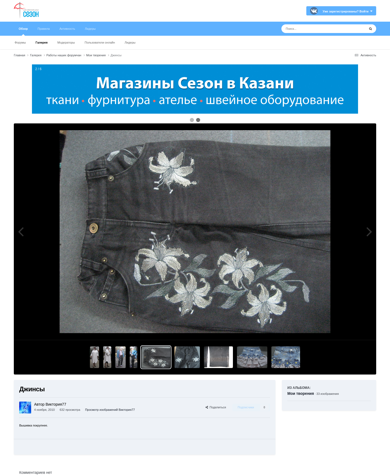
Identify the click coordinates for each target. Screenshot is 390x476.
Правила (44, 28)
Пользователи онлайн (100, 42)
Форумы (20, 42)
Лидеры (130, 42)
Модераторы (66, 42)
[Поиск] (313, 28)
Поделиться (216, 407)
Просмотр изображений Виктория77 (110, 409)
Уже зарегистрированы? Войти (347, 11)
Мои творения (300, 393)
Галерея (41, 42)
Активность (67, 28)
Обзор (23, 31)
